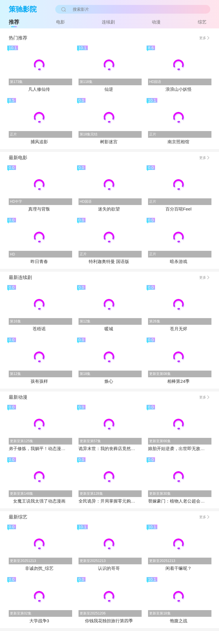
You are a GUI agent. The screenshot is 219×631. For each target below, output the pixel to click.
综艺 (202, 21)
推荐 (14, 22)
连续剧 (108, 21)
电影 (60, 21)
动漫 (156, 21)
